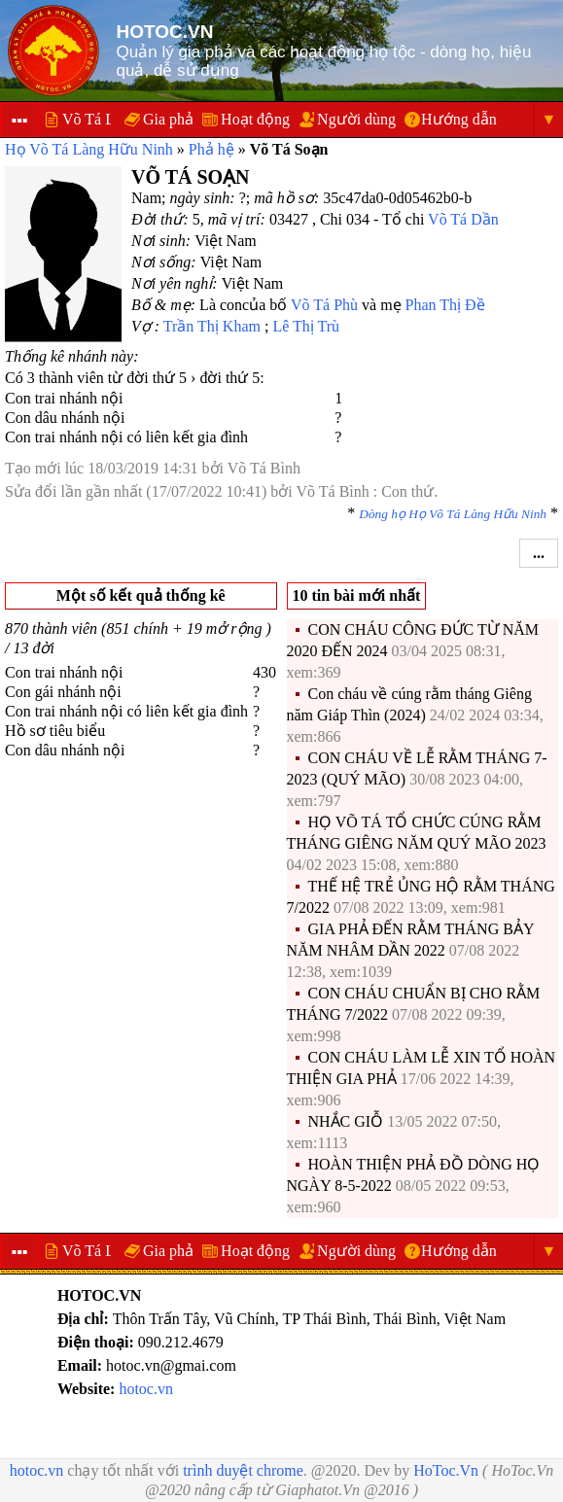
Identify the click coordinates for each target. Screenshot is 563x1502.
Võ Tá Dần (463, 219)
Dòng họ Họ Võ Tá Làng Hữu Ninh (452, 513)
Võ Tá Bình (264, 468)
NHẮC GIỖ (346, 1121)
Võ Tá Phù (324, 305)
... (539, 552)
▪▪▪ (19, 120)
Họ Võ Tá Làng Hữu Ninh (89, 149)
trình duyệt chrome (243, 1470)
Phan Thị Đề (445, 305)
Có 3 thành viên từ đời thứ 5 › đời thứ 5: (134, 377)
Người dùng (356, 119)
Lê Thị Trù (305, 326)
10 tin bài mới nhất (357, 595)
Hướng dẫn (459, 119)
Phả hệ (211, 149)
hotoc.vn (146, 1388)
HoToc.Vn (445, 1470)
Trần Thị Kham (212, 326)
